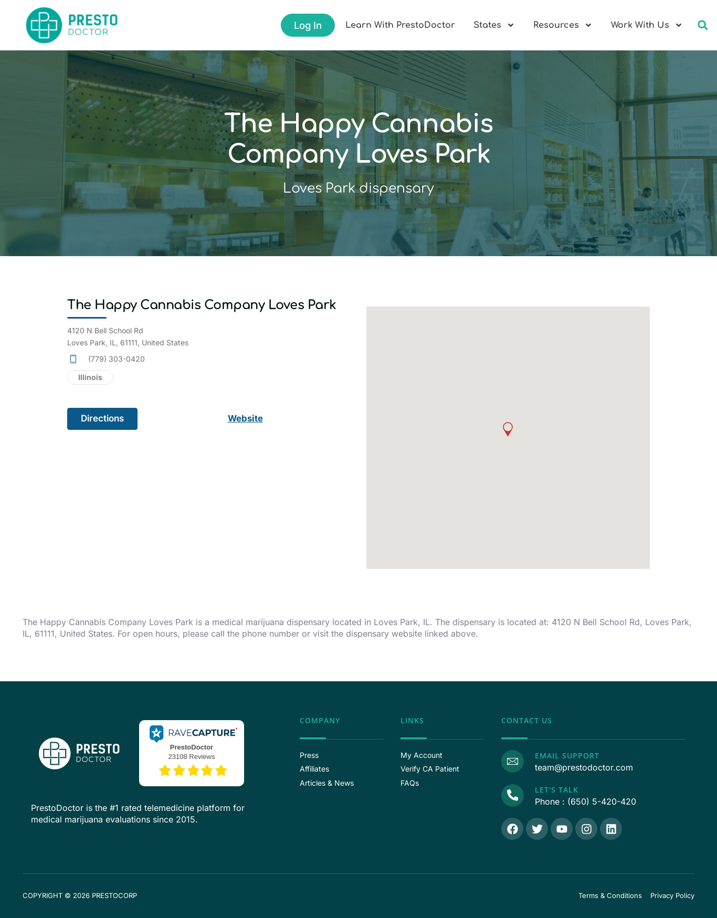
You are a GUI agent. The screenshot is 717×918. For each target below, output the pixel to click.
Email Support (566, 756)
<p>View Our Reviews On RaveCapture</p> (191, 751)
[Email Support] (512, 761)
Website (246, 418)
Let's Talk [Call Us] (556, 790)
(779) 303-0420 (116, 358)
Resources (563, 25)
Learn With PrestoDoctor (400, 25)
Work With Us (647, 25)
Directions (102, 418)
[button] (702, 25)
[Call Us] (512, 795)
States (494, 25)
